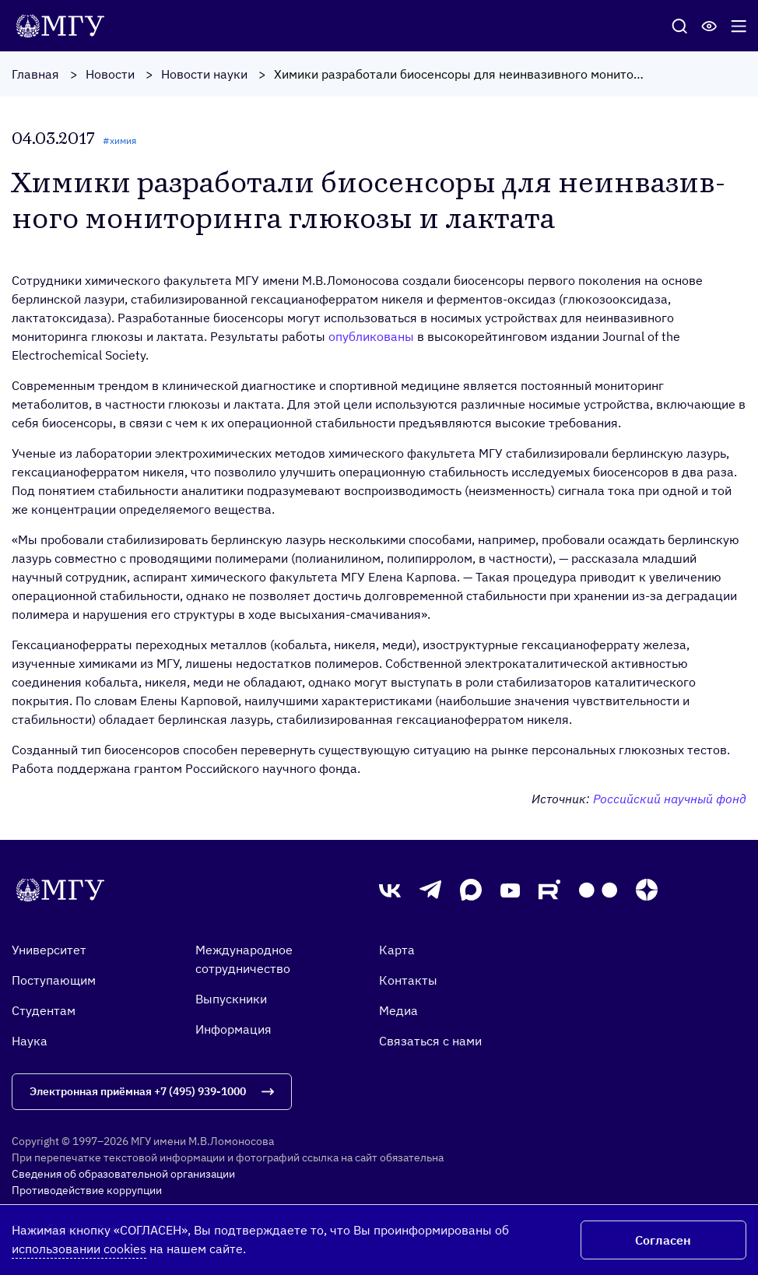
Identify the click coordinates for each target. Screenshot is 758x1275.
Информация (233, 1029)
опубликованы (371, 336)
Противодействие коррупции (87, 1190)
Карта (397, 949)
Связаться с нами (430, 1040)
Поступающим (54, 980)
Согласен (663, 1240)
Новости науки (204, 74)
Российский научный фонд (669, 798)
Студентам (43, 1010)
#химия (119, 140)
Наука (29, 1040)
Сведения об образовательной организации (123, 1174)
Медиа (398, 1010)
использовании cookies (79, 1248)
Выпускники (231, 998)
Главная (35, 74)
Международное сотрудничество (244, 959)
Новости (110, 74)
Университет (49, 949)
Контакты (408, 980)
